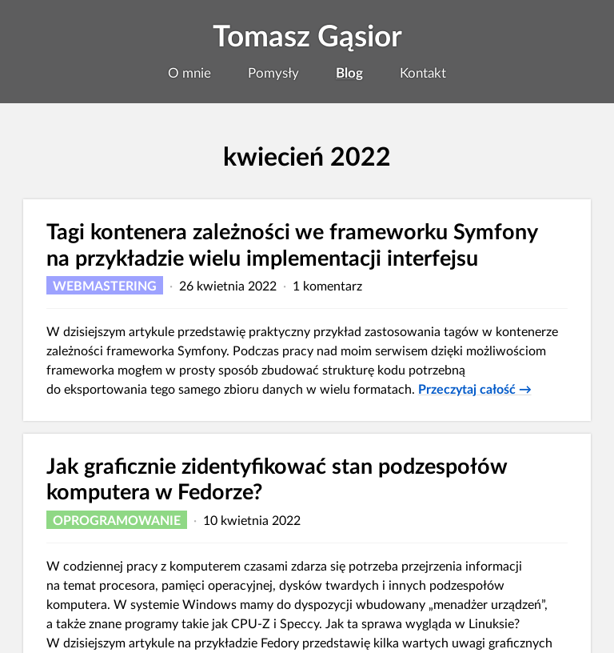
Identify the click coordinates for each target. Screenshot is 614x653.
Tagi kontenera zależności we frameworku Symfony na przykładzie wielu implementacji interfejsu (291, 244)
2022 (360, 155)
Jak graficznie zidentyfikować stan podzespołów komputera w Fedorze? (276, 478)
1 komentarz (327, 285)
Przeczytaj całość (475, 387)
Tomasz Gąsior (307, 35)
